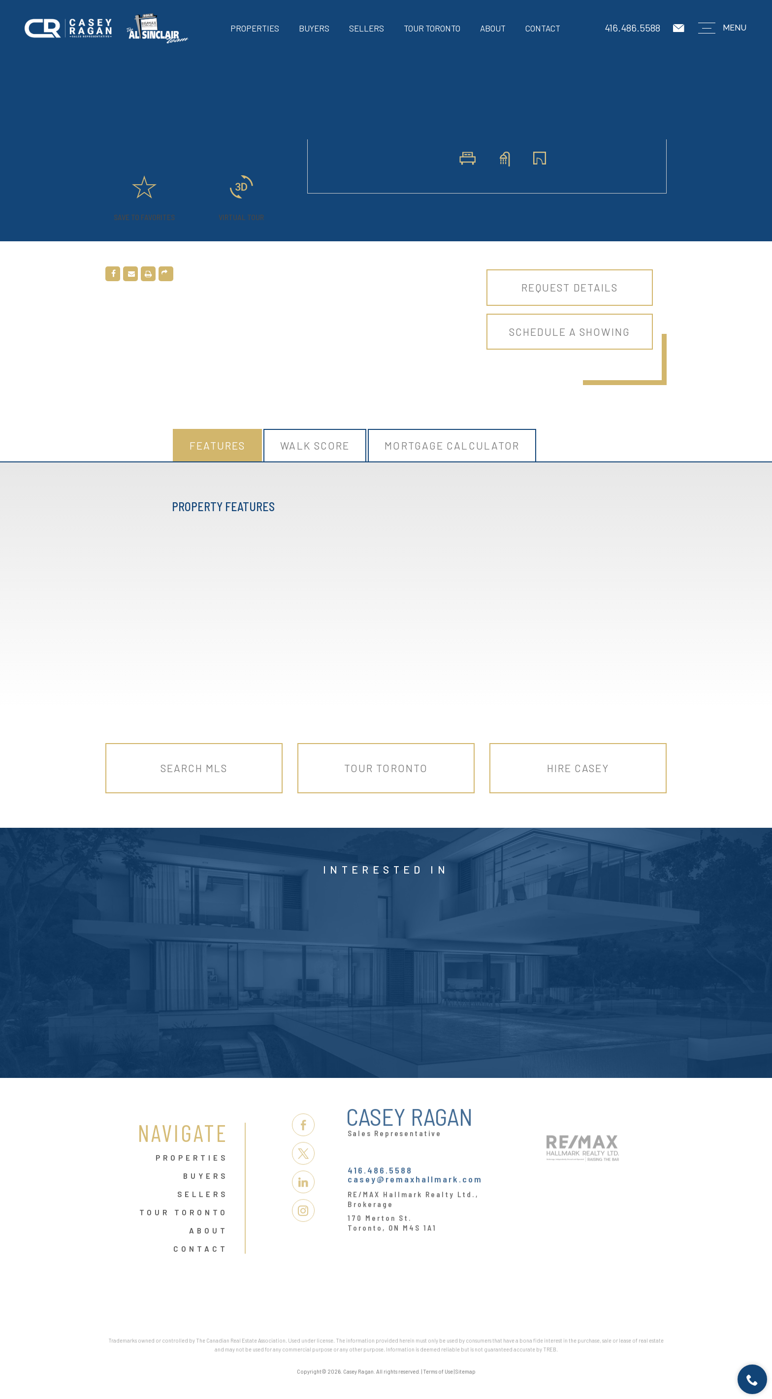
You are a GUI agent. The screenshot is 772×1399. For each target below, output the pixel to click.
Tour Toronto (432, 28)
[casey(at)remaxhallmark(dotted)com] (679, 28)
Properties (254, 28)
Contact (542, 28)
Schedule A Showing (569, 331)
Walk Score (315, 445)
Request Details (569, 287)
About (493, 28)
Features (218, 445)
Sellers (366, 28)
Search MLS (194, 768)
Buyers (314, 28)
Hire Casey (578, 768)
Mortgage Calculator (452, 445)
